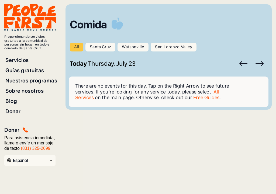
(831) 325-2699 (35, 148)
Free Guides (206, 97)
